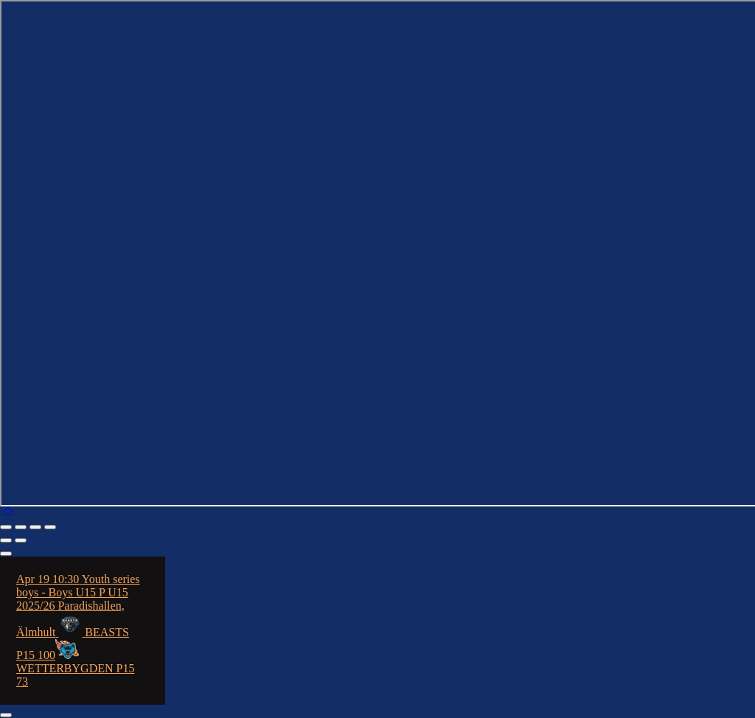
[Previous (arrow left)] (6, 540)
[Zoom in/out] (6, 527)
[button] (8, 509)
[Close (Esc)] (50, 527)
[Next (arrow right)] (21, 540)
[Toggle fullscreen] (21, 527)
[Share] (35, 527)
